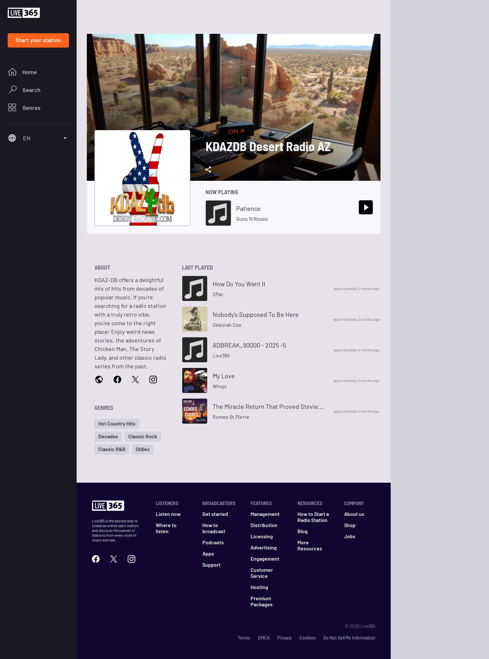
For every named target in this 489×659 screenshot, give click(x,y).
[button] (116, 424)
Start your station (38, 39)
